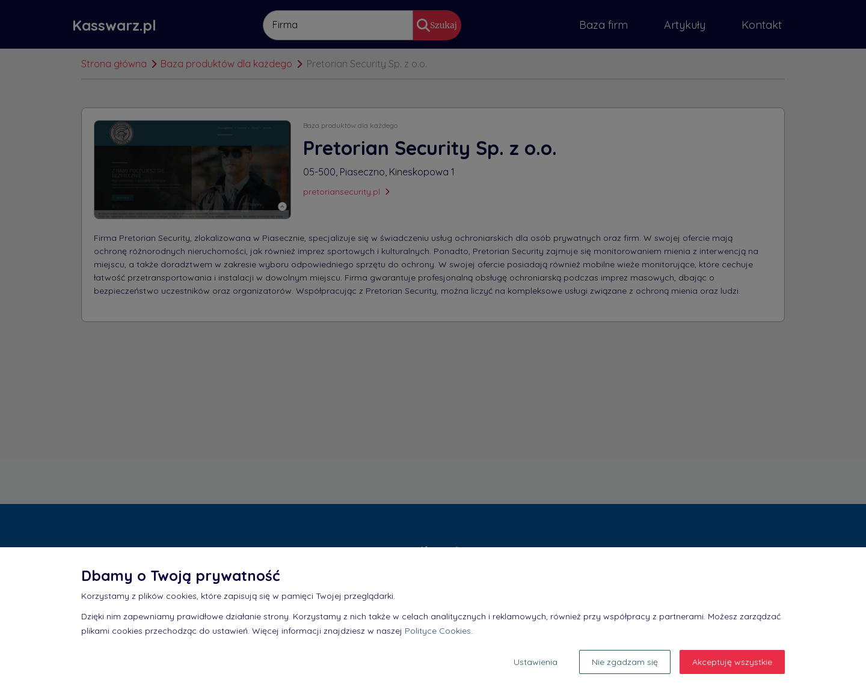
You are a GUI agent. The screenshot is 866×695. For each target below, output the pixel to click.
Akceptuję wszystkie (732, 662)
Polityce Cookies (438, 630)
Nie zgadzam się (625, 662)
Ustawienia (535, 662)
